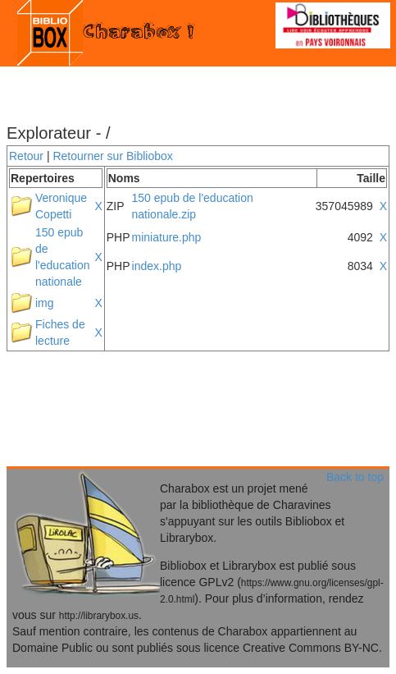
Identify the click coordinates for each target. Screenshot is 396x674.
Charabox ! (108, 33)
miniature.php (167, 237)
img (44, 302)
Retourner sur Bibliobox (112, 156)
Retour (26, 156)
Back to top (355, 477)
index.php (157, 266)
